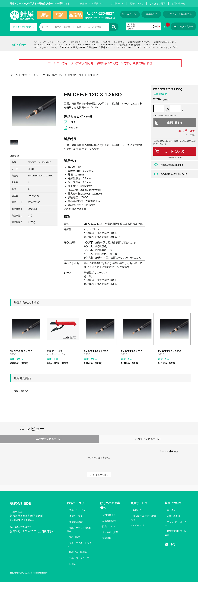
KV (95, 44)
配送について (136, 3)
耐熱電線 (135, 44)
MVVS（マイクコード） (46, 47)
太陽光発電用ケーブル (139, 41)
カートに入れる (175, 151)
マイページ (138, 525)
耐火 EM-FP (79, 47)
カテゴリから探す (24, 27)
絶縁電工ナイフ (55, 351)
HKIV (87, 44)
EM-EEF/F (76, 41)
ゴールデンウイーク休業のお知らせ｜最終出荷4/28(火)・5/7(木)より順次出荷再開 (100, 63)
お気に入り (138, 510)
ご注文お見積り (183, 26)
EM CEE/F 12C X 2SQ (21, 351)
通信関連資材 (76, 522)
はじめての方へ (130, 14)
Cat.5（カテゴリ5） (146, 47)
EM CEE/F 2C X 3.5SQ (169, 351)
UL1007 (117, 47)
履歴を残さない (21, 390)
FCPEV (66, 47)
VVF (65, 41)
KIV (80, 44)
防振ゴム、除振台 (78, 552)
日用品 (72, 564)
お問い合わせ (178, 3)
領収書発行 (151, 14)
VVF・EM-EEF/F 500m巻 (97, 41)
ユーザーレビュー (49, 439)
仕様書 (72, 122)
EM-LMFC (119, 41)
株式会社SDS (20, 504)
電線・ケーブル (77, 510)
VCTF (71, 44)
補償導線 (123, 44)
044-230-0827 (102, 13)
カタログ (73, 127)
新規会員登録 (109, 520)
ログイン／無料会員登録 (179, 14)
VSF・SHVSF (108, 44)
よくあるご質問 (157, 3)
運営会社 (171, 510)
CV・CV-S (48, 41)
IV (58, 41)
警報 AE (105, 47)
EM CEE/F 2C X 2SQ (131, 351)
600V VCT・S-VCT (44, 44)
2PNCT (61, 44)
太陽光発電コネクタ (164, 41)
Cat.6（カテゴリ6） (169, 47)
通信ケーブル (76, 516)
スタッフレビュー (148, 439)
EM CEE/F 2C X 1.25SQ (96, 351)
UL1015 (128, 47)
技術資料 (106, 538)
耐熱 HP (93, 47)
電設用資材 (74, 537)
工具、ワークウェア (79, 558)
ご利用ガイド (116, 3)
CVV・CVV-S (150, 44)
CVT (36, 41)
